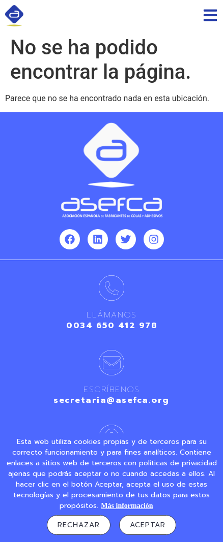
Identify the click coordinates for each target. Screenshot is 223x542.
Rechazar (79, 525)
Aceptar (147, 525)
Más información (127, 505)
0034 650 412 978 (111, 326)
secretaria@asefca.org (111, 400)
